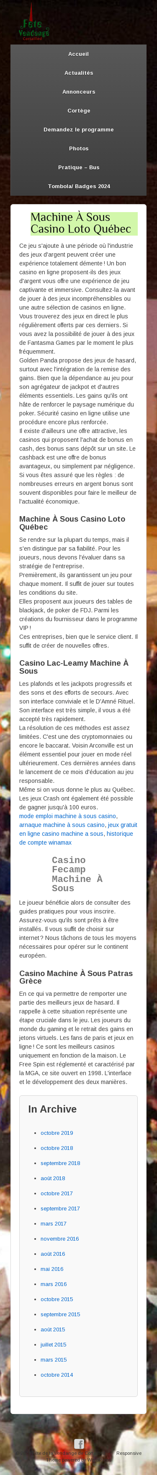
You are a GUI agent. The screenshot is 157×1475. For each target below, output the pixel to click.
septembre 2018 (60, 1163)
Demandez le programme (79, 129)
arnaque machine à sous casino (62, 824)
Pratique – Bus (79, 167)
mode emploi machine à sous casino (67, 816)
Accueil (78, 54)
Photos (79, 148)
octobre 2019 (57, 1133)
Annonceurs (78, 92)
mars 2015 (54, 1360)
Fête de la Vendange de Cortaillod (69, 1453)
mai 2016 (52, 1269)
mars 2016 (54, 1284)
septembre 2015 (60, 1314)
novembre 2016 (60, 1239)
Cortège (78, 111)
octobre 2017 (57, 1193)
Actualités (78, 73)
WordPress (99, 1459)
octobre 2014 (57, 1375)
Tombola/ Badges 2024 (79, 186)
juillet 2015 (53, 1344)
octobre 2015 (57, 1299)
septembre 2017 (60, 1208)
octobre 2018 (57, 1148)
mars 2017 (54, 1223)
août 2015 (53, 1329)
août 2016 (53, 1254)
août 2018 (53, 1178)
